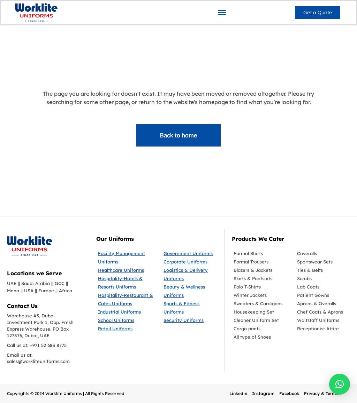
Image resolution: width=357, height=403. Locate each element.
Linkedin (238, 393)
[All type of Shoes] (260, 337)
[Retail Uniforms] (125, 328)
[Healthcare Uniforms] (125, 270)
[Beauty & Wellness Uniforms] (190, 291)
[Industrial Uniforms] (125, 312)
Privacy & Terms (321, 393)
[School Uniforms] (125, 320)
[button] (222, 12)
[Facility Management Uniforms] (125, 257)
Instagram (263, 393)
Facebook (289, 393)
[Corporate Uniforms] (190, 262)
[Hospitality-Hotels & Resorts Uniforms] (125, 282)
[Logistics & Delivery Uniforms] (190, 274)
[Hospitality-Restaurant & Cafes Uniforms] (125, 299)
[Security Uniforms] (190, 320)
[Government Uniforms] (190, 253)
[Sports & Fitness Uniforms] (190, 307)
